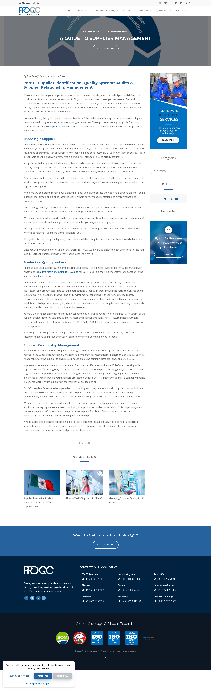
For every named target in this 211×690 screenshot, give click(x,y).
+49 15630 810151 (131, 601)
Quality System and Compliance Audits (57, 271)
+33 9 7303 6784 (130, 590)
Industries (144, 11)
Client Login (25, 3)
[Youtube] (44, 598)
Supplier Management (118, 31)
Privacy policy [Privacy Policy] (32, 683)
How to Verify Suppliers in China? (84, 498)
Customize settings (19, 676)
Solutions (127, 11)
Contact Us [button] (105, 48)
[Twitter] (32, 598)
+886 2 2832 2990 (167, 601)
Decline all (62, 676)
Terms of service (129, 651)
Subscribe (168, 254)
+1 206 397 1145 (94, 579)
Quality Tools (162, 11)
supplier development (60, 126)
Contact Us (181, 11)
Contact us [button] (105, 544)
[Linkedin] (38, 598)
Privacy (104, 651)
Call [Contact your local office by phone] (36, 3)
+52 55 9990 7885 (95, 590)
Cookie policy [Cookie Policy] (45, 683)
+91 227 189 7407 (167, 590)
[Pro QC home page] (69, 11)
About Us (82, 11)
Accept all (43, 676)
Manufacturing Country (105, 11)
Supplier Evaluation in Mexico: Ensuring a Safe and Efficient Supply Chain (40, 502)
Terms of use (114, 651)
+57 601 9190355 (95, 601)
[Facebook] (26, 598)
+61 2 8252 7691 (166, 579)
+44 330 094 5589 (130, 579)
